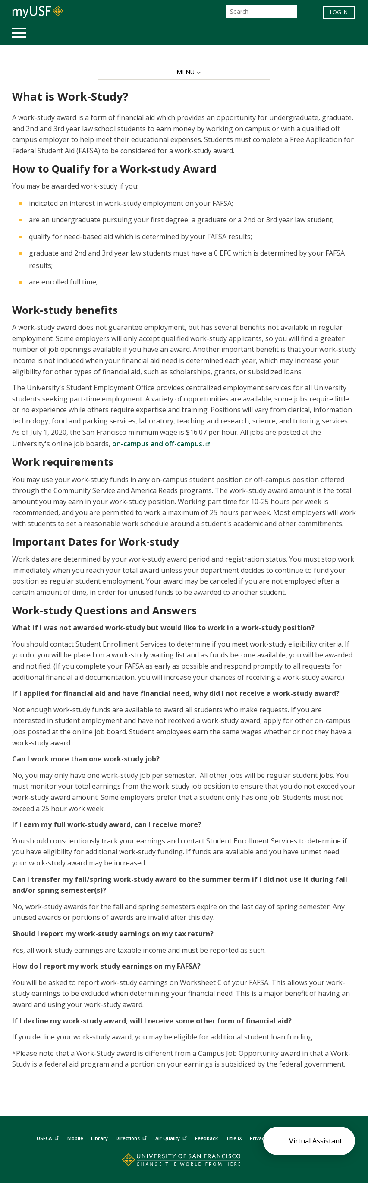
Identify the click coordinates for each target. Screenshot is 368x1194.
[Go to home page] (184, 1161)
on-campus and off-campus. (161, 444)
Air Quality (172, 1137)
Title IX (234, 1138)
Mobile (75, 1138)
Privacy (263, 1137)
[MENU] (184, 71)
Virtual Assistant (315, 1141)
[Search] (261, 11)
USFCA (49, 1137)
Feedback (206, 1138)
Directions (132, 1137)
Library (99, 1138)
